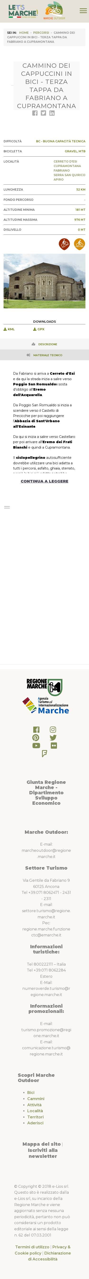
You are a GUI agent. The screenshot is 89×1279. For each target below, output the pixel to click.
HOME (24, 32)
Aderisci (35, 1123)
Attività (34, 1105)
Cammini (35, 1099)
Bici (30, 1092)
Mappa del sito (42, 1144)
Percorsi (41, 32)
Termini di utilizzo (32, 1247)
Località (35, 1111)
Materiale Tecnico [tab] (47, 355)
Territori (35, 1117)
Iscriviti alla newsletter (43, 1153)
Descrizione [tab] (47, 344)
